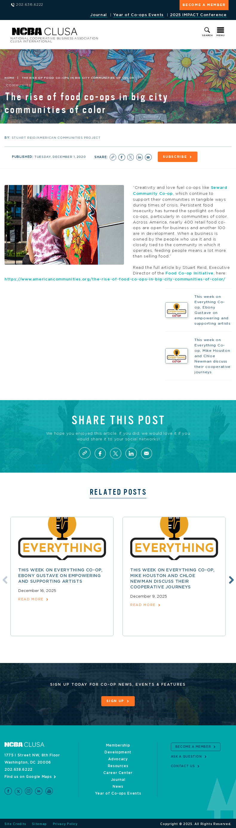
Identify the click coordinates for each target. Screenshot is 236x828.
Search (207, 35)
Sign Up (115, 700)
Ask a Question (186, 755)
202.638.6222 (18, 768)
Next (231, 578)
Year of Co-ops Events (138, 15)
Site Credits (15, 822)
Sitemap (39, 822)
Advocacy (118, 758)
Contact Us (183, 764)
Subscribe (175, 156)
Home (9, 77)
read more (31, 598)
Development (118, 751)
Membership (118, 744)
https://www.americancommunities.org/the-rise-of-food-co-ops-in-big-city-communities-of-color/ (114, 278)
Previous (4, 578)
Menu (220, 35)
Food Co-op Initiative (189, 273)
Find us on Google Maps (28, 775)
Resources (118, 765)
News (118, 785)
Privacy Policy (65, 822)
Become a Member (204, 5)
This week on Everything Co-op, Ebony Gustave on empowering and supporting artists (60, 574)
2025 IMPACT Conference (198, 15)
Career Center (117, 771)
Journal (98, 15)
